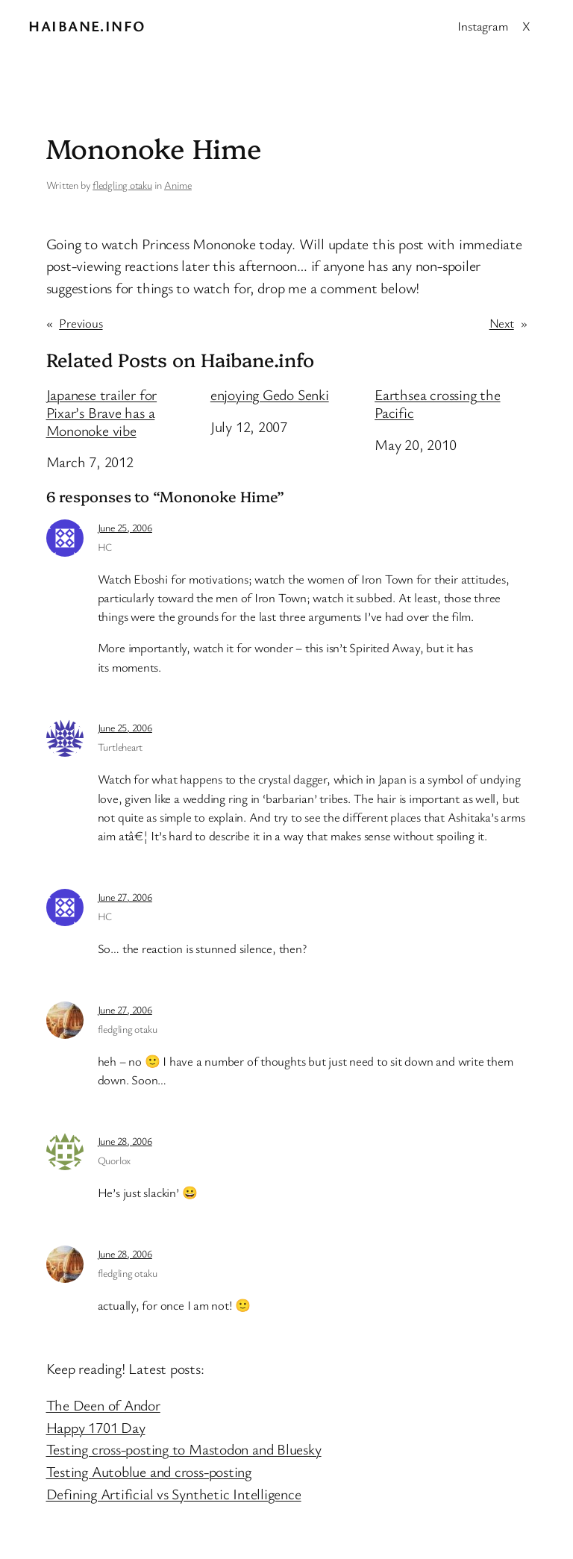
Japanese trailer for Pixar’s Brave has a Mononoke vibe (101, 412)
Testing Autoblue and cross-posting (149, 1471)
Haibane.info (86, 26)
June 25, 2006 (125, 527)
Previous (80, 322)
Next (501, 322)
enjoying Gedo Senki (269, 395)
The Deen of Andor (103, 1405)
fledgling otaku (122, 185)
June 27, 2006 (125, 897)
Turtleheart (120, 747)
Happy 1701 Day (95, 1427)
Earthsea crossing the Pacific (437, 403)
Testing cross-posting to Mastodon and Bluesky (184, 1449)
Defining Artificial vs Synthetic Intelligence (173, 1494)
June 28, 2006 (125, 1141)
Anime (178, 185)
